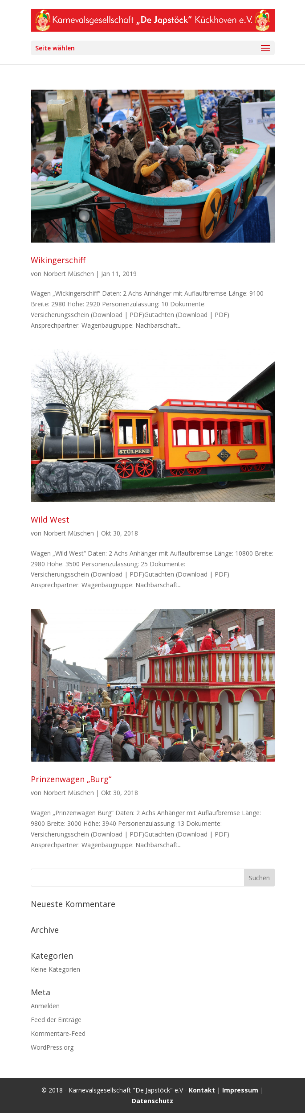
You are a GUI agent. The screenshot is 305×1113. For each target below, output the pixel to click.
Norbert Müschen (68, 273)
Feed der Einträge (56, 1019)
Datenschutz (152, 1101)
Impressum (240, 1090)
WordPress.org (52, 1047)
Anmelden (45, 1006)
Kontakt (202, 1090)
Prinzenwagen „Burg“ (71, 779)
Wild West (50, 519)
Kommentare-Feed (58, 1033)
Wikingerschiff (58, 260)
